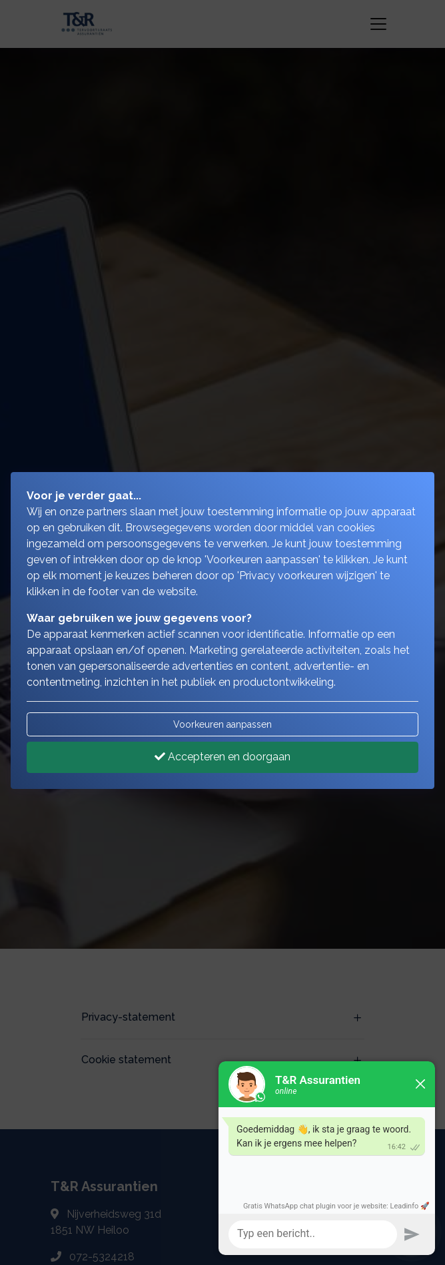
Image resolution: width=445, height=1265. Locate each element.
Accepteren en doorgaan (222, 756)
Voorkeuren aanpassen (222, 724)
